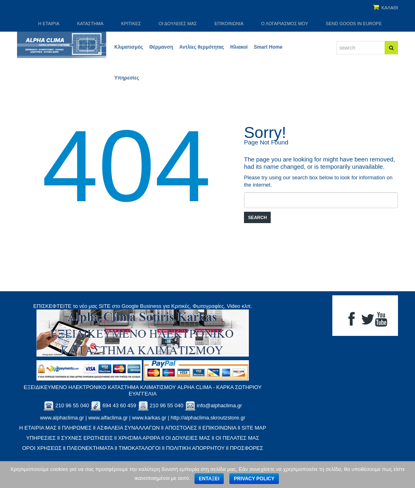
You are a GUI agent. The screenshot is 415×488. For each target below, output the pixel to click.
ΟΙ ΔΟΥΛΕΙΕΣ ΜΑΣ (187, 438)
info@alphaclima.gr (219, 405)
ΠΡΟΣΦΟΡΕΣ (246, 448)
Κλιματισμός (128, 47)
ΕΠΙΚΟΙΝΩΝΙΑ (219, 428)
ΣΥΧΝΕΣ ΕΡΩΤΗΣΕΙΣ (87, 438)
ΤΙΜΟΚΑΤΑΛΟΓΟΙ (139, 448)
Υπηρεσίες (126, 78)
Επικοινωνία (228, 23)
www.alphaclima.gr (62, 418)
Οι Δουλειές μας (178, 23)
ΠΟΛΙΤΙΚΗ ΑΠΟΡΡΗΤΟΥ (195, 448)
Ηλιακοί (239, 47)
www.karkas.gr (149, 418)
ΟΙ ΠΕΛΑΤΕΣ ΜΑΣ (237, 438)
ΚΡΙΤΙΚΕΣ (131, 23)
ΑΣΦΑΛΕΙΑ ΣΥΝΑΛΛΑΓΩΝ (128, 428)
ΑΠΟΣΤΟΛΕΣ (181, 428)
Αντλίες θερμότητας (201, 47)
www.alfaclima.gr (108, 418)
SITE (105, 306)
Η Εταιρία (48, 23)
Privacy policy (254, 479)
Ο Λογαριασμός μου (284, 23)
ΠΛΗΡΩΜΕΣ (77, 428)
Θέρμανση (161, 47)
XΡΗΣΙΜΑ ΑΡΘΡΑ (139, 438)
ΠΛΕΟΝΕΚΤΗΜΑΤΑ (90, 448)
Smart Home (268, 47)
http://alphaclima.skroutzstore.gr (208, 418)
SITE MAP (254, 428)
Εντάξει (209, 479)
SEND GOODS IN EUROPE (354, 23)
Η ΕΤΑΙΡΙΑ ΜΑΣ (37, 428)
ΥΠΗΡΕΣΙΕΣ (41, 438)
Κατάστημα (90, 23)
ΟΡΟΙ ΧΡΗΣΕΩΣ (42, 448)
